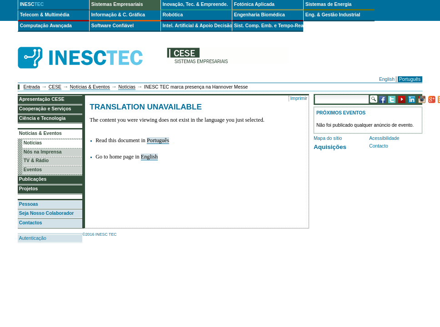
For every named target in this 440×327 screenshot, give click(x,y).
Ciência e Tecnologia (42, 118)
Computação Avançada (46, 25)
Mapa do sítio (328, 138)
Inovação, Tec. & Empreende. (195, 4)
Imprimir (298, 98)
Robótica (173, 14)
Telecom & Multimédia (45, 14)
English (387, 79)
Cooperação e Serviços (45, 108)
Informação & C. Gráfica (118, 14)
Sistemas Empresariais (117, 4)
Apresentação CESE (42, 99)
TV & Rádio (36, 160)
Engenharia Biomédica (259, 14)
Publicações (33, 179)
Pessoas (28, 204)
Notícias (126, 86)
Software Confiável (112, 25)
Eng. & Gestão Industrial (332, 14)
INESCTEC (90, 47)
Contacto (378, 146)
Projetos (28, 188)
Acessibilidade (384, 138)
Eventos (33, 169)
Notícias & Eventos (90, 86)
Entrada (32, 86)
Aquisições (330, 147)
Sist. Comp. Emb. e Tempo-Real (268, 25)
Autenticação (32, 238)
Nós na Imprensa (43, 151)
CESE (55, 86)
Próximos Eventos (340, 112)
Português (409, 79)
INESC (32, 4)
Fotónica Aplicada (254, 4)
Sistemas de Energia (328, 4)
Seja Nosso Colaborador (46, 213)
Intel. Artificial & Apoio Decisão (197, 25)
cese (227, 58)
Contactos (30, 222)
